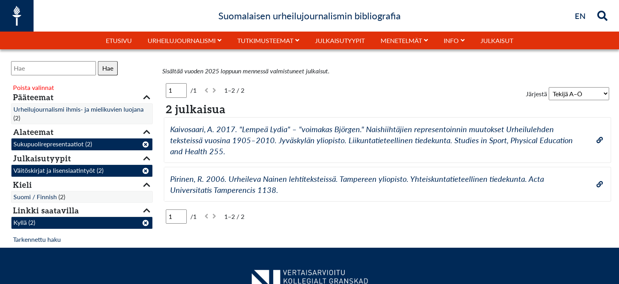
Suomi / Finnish (35, 196)
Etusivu (119, 40)
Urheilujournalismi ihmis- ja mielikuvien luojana (78, 109)
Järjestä (536, 93)
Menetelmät (401, 40)
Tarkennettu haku (37, 239)
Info (451, 40)
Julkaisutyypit (340, 40)
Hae (107, 68)
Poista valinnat (33, 87)
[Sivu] (176, 90)
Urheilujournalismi (182, 40)
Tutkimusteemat (265, 40)
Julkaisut (496, 40)
